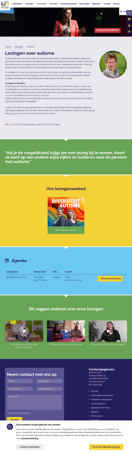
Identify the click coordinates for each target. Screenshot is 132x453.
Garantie (95, 420)
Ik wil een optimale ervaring (106, 447)
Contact (117, 4)
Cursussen (42, 4)
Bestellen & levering (100, 407)
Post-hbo (53, 4)
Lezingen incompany (107, 30)
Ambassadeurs (98, 403)
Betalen (94, 412)
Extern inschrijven (111, 278)
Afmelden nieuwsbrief (101, 399)
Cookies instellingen (30, 447)
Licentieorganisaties (68, 4)
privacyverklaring (29, 438)
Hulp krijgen (84, 4)
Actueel (107, 4)
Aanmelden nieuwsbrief (102, 395)
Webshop (97, 4)
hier (10, 124)
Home (8, 47)
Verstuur (14, 420)
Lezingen (30, 4)
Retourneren (97, 416)
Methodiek (18, 4)
